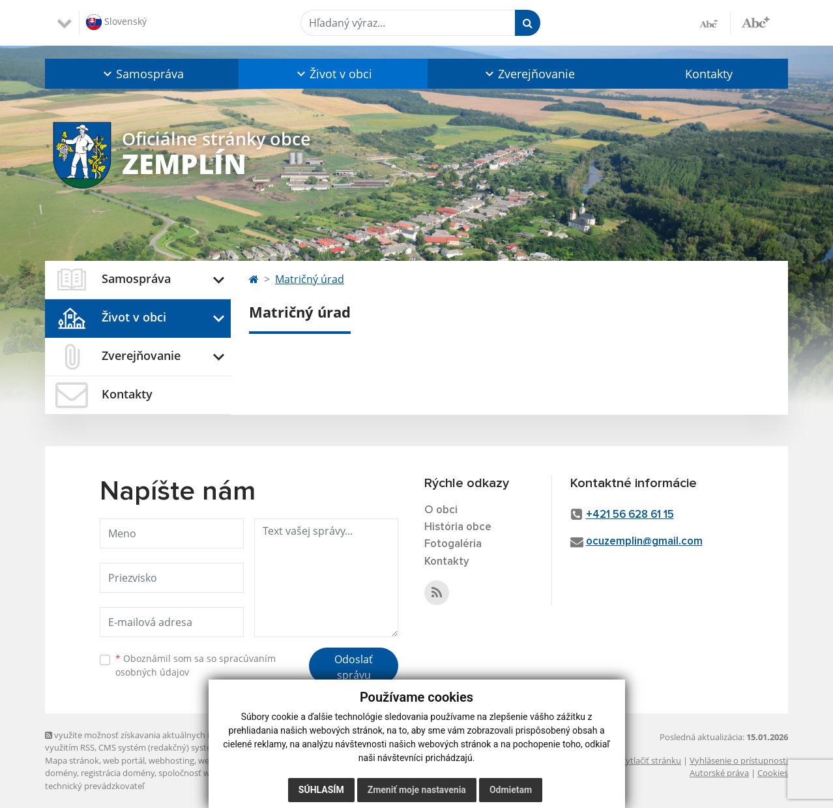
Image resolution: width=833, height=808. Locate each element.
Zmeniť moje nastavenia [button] (417, 790)
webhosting (171, 760)
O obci (441, 510)
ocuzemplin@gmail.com (644, 541)
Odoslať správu (353, 667)
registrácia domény (117, 773)
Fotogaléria (453, 544)
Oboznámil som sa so (195, 665)
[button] (142, 74)
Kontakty (709, 74)
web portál (124, 760)
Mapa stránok (72, 760)
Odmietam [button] (511, 790)
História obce (457, 527)
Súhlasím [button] (321, 790)
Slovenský (116, 22)
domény (61, 773)
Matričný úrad (309, 279)
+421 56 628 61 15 (630, 514)
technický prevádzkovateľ (94, 786)
